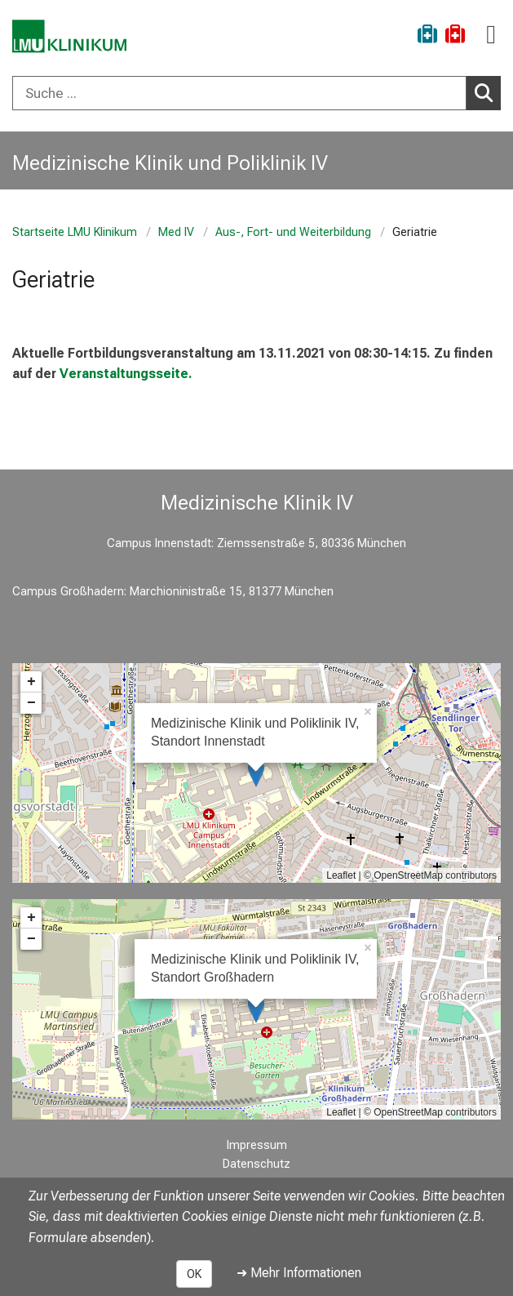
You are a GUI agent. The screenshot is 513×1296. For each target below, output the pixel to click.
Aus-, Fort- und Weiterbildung (293, 232)
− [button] (31, 703)
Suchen (488, 92)
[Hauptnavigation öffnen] (491, 34)
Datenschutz (256, 1164)
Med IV (176, 232)
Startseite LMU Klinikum (74, 232)
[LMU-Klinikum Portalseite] (69, 36)
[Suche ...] (239, 93)
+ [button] (31, 682)
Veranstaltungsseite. (126, 373)
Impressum (257, 1145)
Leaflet (341, 875)
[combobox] (256, 93)
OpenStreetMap (408, 875)
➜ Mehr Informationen (299, 1272)
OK (194, 1273)
